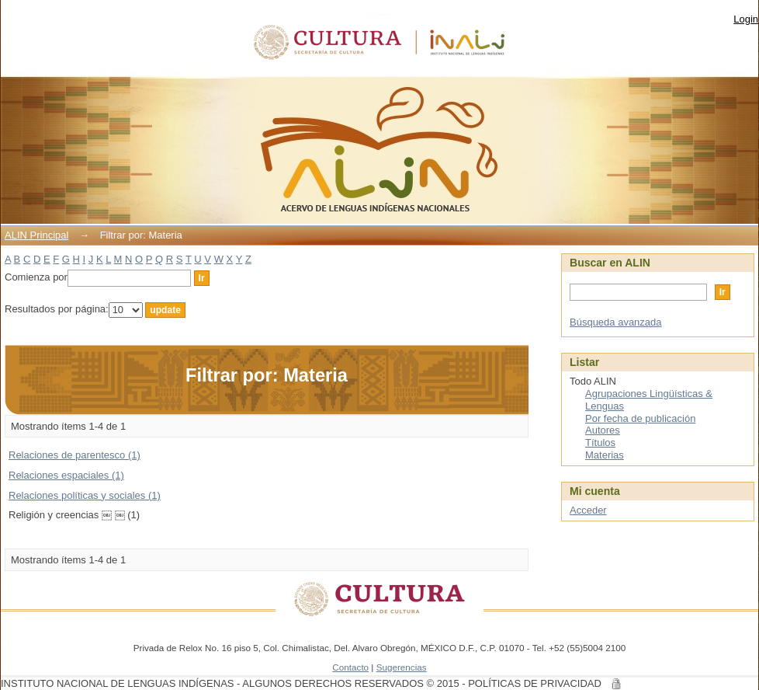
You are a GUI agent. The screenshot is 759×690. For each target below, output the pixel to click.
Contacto (350, 667)
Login (745, 19)
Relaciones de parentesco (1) (74, 455)
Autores (602, 430)
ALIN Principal (36, 235)
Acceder (588, 510)
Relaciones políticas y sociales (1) (85, 495)
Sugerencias (401, 667)
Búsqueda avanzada (616, 322)
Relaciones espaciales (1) (66, 475)
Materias (604, 455)
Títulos (600, 442)
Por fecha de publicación (640, 418)
